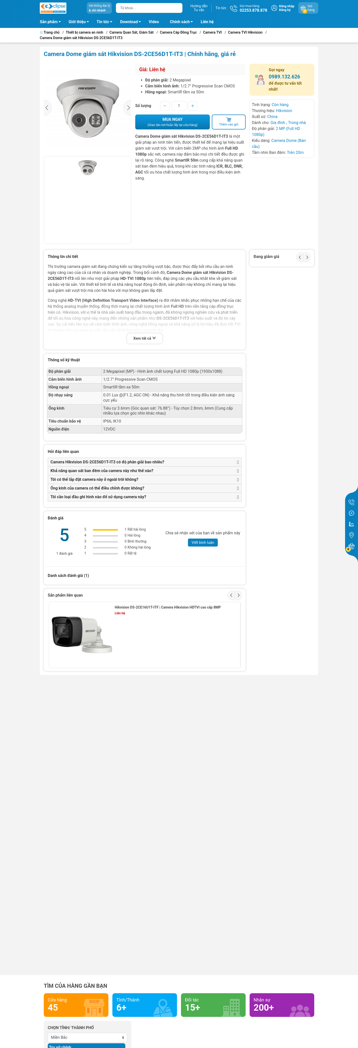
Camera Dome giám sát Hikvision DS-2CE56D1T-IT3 (81, 38)
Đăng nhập (286, 6)
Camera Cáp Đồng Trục (178, 32)
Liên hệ (207, 21)
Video (154, 21)
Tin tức (221, 8)
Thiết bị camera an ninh (84, 32)
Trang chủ (50, 32)
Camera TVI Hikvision (245, 32)
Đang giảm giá (266, 256)
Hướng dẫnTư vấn (199, 8)
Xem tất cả (144, 338)
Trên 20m (295, 152)
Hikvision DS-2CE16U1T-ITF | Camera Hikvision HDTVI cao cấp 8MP (168, 607)
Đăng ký (285, 10)
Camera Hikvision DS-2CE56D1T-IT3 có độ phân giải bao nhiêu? (107, 462)
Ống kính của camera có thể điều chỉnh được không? (97, 488)
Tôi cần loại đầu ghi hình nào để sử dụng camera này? (98, 496)
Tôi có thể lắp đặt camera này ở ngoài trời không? (94, 479)
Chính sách (183, 22)
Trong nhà (297, 122)
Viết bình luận (203, 542)
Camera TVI (212, 32)
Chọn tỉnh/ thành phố (71, 1027)
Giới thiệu (77, 21)
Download (132, 22)
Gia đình (278, 122)
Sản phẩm (49, 21)
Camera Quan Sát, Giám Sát (131, 32)
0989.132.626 (284, 77)
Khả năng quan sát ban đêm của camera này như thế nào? (101, 470)
